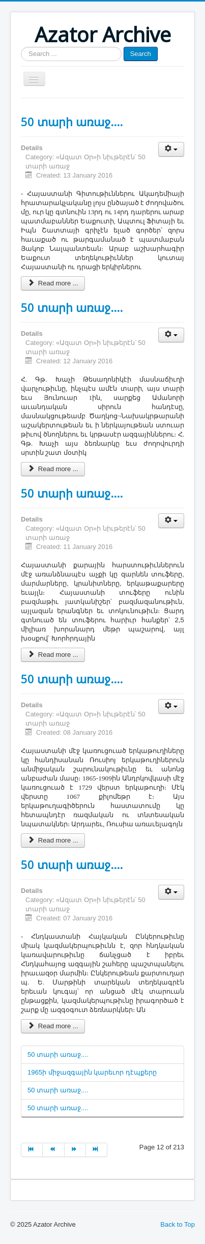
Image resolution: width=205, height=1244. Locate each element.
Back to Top (177, 1224)
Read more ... (52, 283)
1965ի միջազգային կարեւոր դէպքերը (92, 1072)
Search (140, 53)
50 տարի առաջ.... (72, 121)
